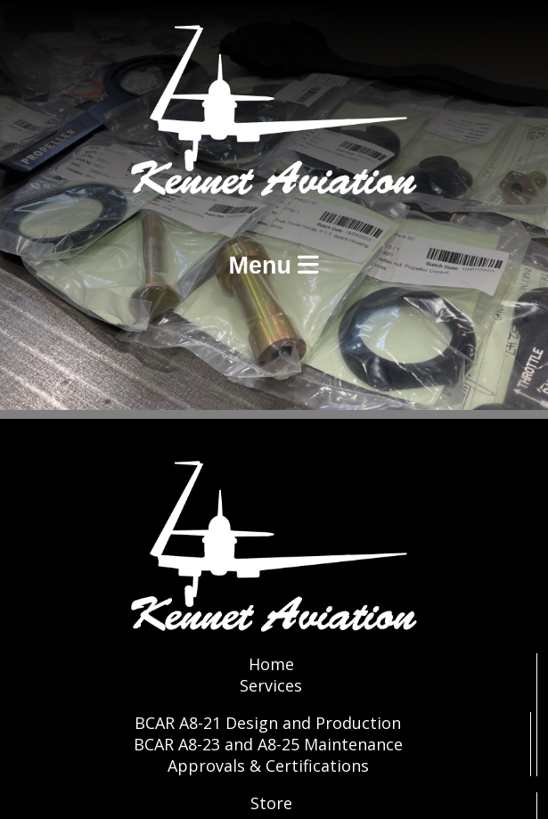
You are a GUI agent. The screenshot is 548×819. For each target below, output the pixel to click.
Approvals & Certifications (268, 765)
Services (271, 685)
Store (271, 803)
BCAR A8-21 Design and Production (268, 722)
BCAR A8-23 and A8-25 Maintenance (268, 744)
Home (271, 664)
